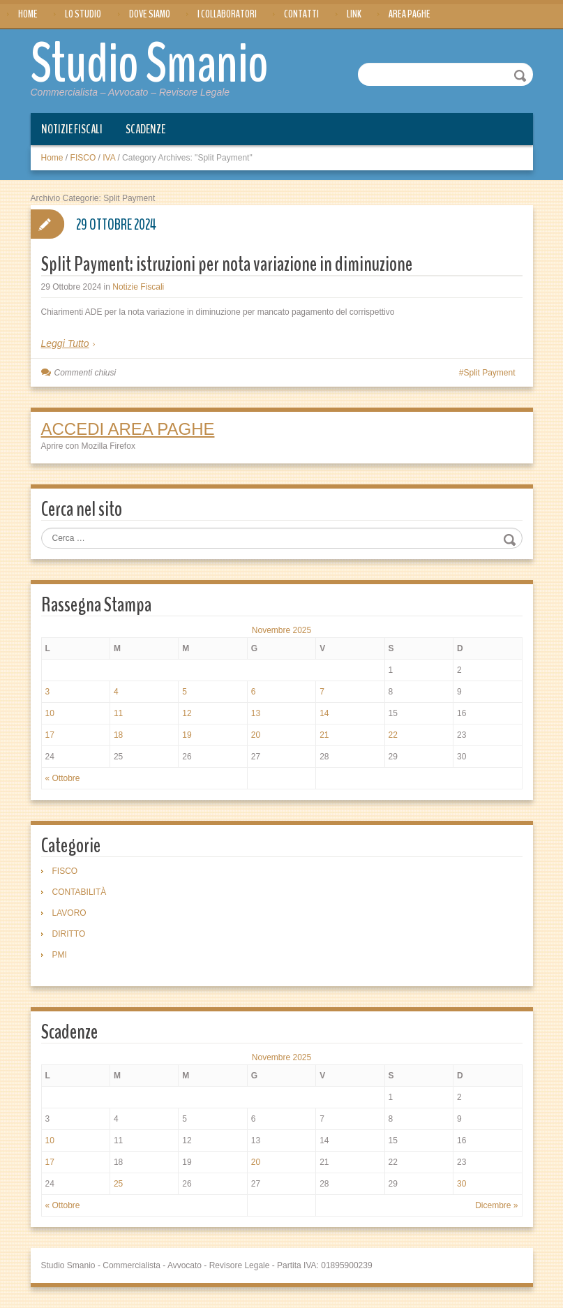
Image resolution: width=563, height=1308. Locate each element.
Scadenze (145, 129)
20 (255, 735)
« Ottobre (62, 778)
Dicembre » (496, 1205)
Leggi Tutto (65, 343)
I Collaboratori (227, 14)
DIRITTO (69, 934)
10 (49, 713)
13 (255, 713)
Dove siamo (149, 14)
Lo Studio (83, 14)
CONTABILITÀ (79, 892)
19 (186, 735)
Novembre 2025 (281, 630)
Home (28, 14)
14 (324, 713)
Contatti (301, 14)
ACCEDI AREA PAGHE (128, 428)
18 (118, 735)
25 (118, 1184)
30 (461, 1184)
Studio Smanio (150, 64)
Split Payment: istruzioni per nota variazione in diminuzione (226, 264)
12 (186, 713)
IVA (109, 158)
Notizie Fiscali (72, 129)
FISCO (83, 158)
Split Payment (489, 373)
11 (118, 713)
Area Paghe (409, 14)
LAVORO (69, 913)
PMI (59, 955)
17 (49, 735)
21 (324, 735)
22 (393, 735)
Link (354, 14)
